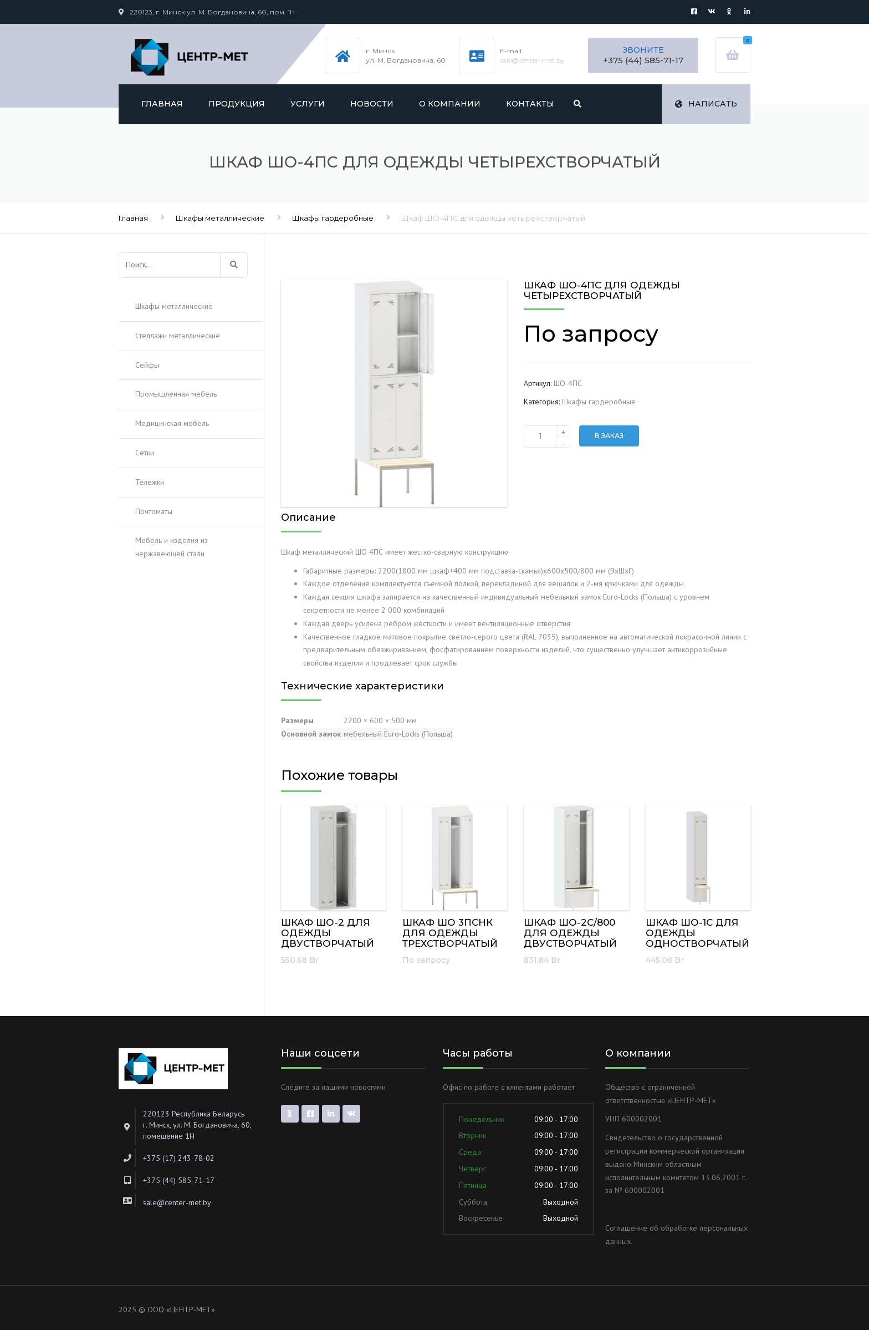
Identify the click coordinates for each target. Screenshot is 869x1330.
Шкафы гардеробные (333, 218)
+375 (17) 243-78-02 (178, 1158)
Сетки (144, 453)
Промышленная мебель (176, 394)
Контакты (530, 104)
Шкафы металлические (220, 218)
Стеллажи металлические (177, 336)
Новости (371, 104)
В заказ (609, 436)
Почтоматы (153, 511)
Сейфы (147, 365)
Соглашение (626, 1228)
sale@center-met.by (532, 60)
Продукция (236, 104)
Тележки (149, 482)
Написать (706, 104)
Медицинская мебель (172, 423)
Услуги (307, 104)
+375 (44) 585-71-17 (643, 60)
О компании (449, 104)
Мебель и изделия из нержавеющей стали (171, 547)
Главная (162, 104)
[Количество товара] (547, 436)
